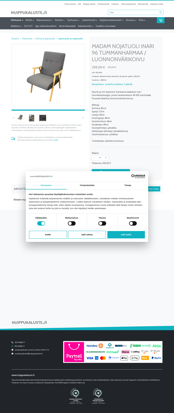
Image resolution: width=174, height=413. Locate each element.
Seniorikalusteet (67, 26)
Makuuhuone (43, 20)
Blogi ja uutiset (89, 4)
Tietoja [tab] (128, 185)
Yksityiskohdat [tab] (87, 185)
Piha (141, 20)
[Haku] (161, 12)
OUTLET (28, 26)
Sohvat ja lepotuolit (45, 38)
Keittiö (29, 20)
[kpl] (100, 157)
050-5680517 (20, 342)
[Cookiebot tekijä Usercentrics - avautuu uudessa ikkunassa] (133, 176)
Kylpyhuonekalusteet (110, 20)
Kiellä (48, 235)
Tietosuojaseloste (128, 4)
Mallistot (15, 26)
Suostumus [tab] (46, 185)
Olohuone (16, 20)
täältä (56, 140)
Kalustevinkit (84, 26)
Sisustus (130, 20)
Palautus (115, 4)
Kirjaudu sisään (156, 4)
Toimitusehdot (103, 4)
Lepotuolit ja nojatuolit (70, 38)
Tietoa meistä (70, 4)
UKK (79, 4)
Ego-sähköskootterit (45, 26)
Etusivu (15, 38)
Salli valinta (87, 235)
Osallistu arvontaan (106, 26)
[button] (83, 118)
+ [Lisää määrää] (106, 157)
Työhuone (72, 20)
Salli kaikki (126, 235)
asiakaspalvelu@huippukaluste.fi (29, 353)
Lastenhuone (88, 20)
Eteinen (59, 20)
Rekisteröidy (143, 4)
